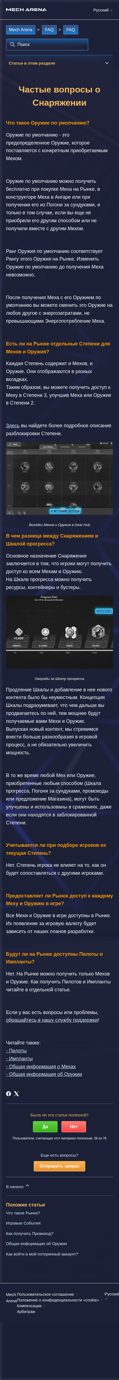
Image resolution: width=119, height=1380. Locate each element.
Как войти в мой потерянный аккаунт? (42, 1254)
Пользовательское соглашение (45, 1294)
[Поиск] (47, 44)
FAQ (49, 29)
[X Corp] (16, 1093)
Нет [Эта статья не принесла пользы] (74, 1126)
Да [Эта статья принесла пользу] (45, 1126)
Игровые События (23, 1223)
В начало (18, 1186)
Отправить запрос (60, 1166)
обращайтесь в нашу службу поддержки (52, 1020)
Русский (103, 10)
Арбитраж (26, 1311)
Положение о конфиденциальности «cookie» (58, 1300)
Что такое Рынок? (23, 1213)
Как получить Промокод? (29, 1233)
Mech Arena (20, 29)
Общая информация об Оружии (36, 1243)
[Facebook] (8, 1093)
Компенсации (29, 1306)
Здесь (13, 425)
